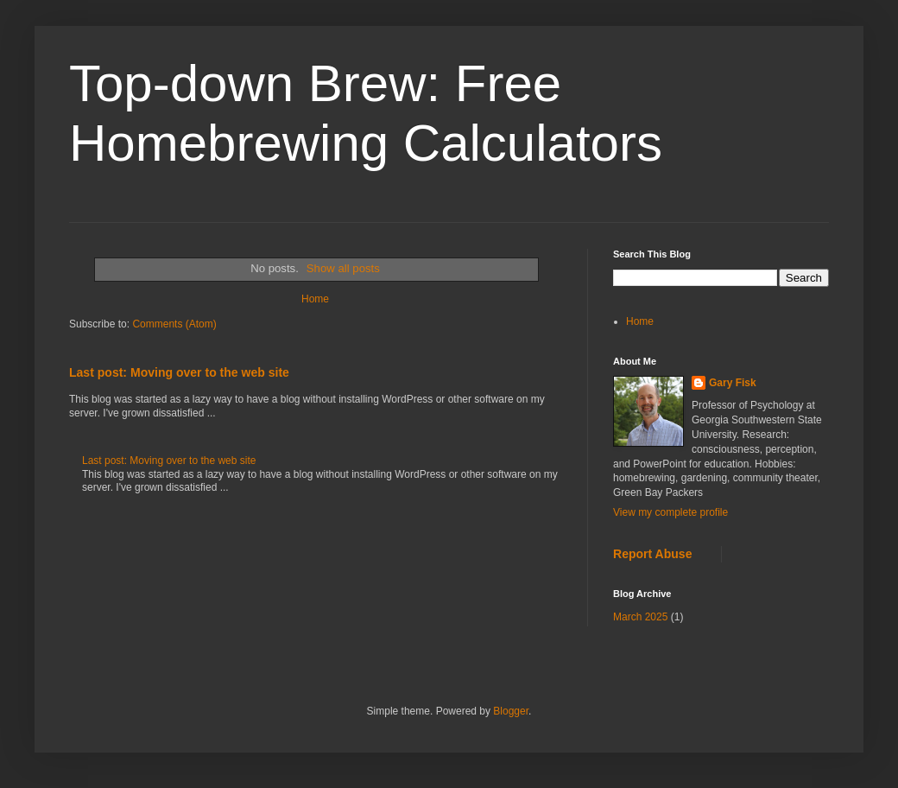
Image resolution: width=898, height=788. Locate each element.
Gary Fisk (732, 383)
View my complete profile (670, 512)
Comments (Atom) (174, 324)
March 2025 (640, 617)
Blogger (510, 711)
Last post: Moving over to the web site (179, 372)
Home (315, 299)
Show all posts (343, 268)
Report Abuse (652, 554)
